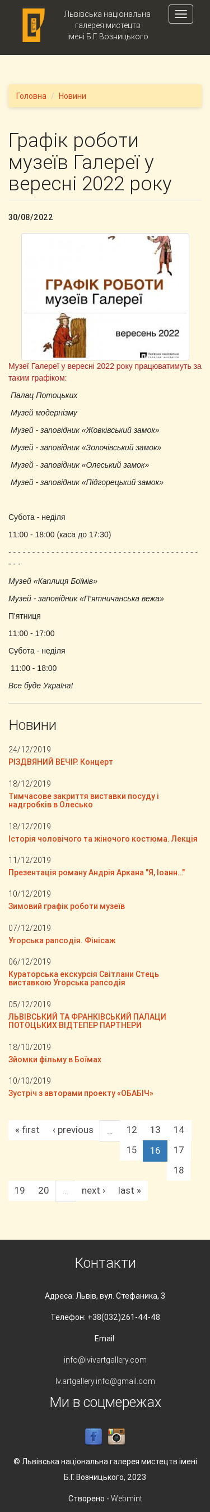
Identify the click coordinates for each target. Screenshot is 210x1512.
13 (155, 1129)
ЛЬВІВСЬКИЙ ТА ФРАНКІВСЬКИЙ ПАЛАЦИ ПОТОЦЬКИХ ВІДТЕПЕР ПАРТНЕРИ (87, 1021)
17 (179, 1150)
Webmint (126, 1498)
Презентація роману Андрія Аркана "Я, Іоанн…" (96, 872)
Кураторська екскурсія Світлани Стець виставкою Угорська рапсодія (83, 978)
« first (27, 1129)
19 (20, 1190)
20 (43, 1190)
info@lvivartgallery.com (105, 1360)
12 (132, 1129)
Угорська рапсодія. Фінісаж (61, 940)
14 (179, 1129)
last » (129, 1190)
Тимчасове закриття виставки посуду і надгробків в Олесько (83, 800)
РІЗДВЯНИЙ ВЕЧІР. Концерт (60, 762)
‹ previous (73, 1129)
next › (93, 1190)
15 (132, 1150)
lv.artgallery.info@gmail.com (105, 1381)
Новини (72, 96)
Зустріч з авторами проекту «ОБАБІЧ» (80, 1093)
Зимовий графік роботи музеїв (66, 906)
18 (179, 1170)
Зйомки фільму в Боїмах (54, 1059)
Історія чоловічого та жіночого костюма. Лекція (103, 839)
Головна (31, 96)
